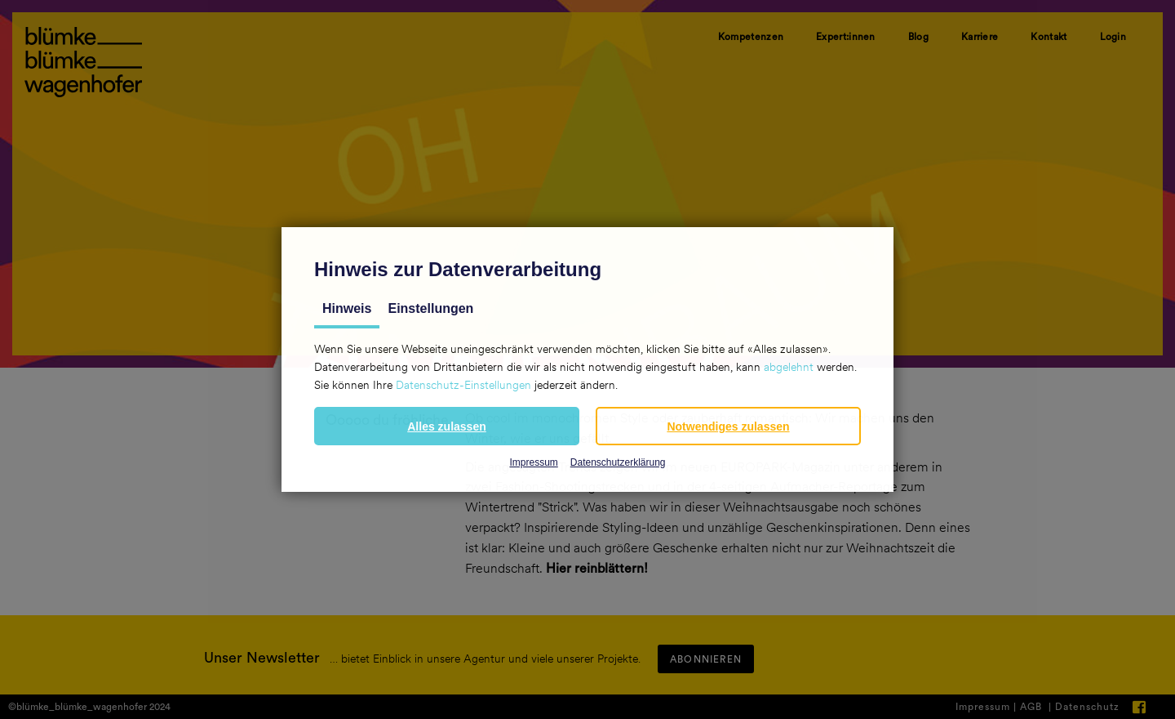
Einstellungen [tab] (430, 308)
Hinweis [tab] (346, 308)
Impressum (533, 462)
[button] (446, 426)
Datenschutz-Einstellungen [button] (463, 384)
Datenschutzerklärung (618, 462)
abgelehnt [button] (789, 366)
